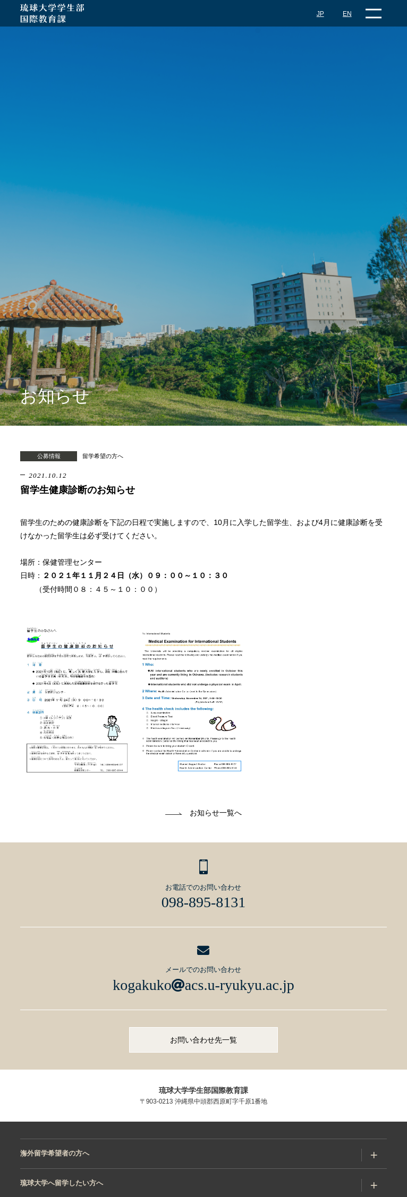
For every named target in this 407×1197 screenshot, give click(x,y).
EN (347, 14)
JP (320, 14)
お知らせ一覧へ (216, 812)
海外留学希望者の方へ (54, 1153)
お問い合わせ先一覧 (203, 1040)
